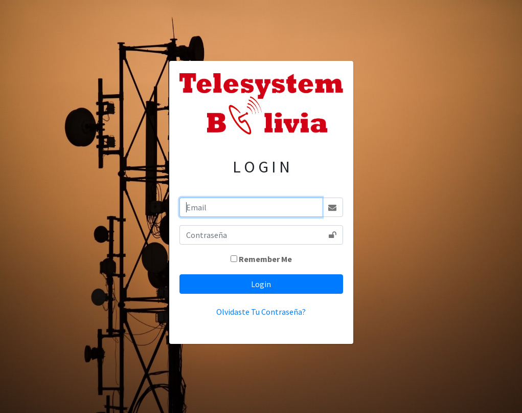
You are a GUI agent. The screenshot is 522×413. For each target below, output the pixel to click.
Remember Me (265, 259)
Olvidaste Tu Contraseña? (261, 312)
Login (261, 284)
